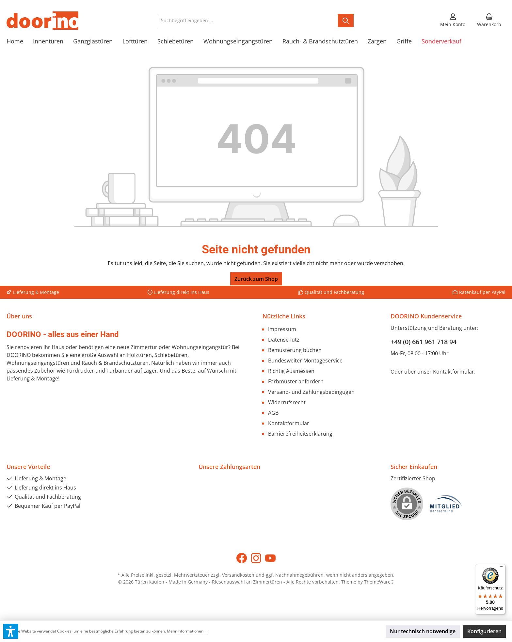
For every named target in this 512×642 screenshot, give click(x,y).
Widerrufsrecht (287, 402)
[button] (10, 631)
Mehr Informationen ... (187, 631)
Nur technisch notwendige (423, 631)
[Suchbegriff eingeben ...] (248, 20)
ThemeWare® (379, 582)
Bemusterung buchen (295, 350)
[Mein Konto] (453, 20)
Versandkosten (238, 575)
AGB (273, 412)
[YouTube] (270, 558)
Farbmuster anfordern (296, 381)
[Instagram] (256, 558)
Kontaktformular (288, 423)
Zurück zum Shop (256, 278)
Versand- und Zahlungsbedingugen (311, 391)
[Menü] (501, 568)
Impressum (282, 329)
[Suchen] (346, 20)
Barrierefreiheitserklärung (300, 433)
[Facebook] (241, 558)
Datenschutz (283, 339)
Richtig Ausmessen (291, 371)
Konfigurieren (484, 631)
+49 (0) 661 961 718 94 (423, 341)
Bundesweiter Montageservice (305, 360)
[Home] (20, 41)
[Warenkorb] (489, 20)
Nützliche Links (284, 316)
